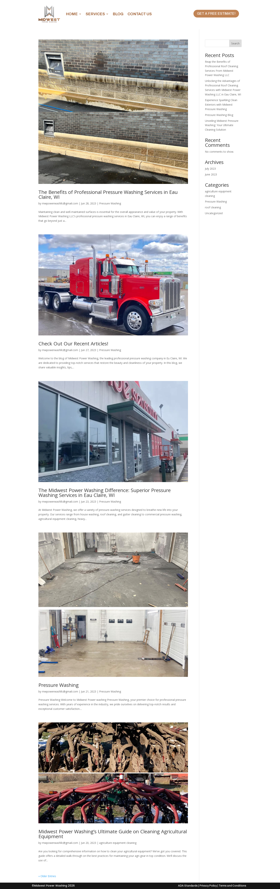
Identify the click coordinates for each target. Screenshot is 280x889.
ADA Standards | (188, 885)
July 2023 (210, 168)
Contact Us (140, 14)
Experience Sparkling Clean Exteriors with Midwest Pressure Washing (221, 104)
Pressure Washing (110, 203)
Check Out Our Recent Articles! (73, 343)
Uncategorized (214, 213)
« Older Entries (47, 876)
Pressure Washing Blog (219, 115)
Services (95, 14)
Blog (118, 14)
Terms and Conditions (232, 885)
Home (72, 14)
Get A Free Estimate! (216, 13)
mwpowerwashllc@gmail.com (60, 203)
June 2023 (211, 174)
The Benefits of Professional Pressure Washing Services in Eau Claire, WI (108, 194)
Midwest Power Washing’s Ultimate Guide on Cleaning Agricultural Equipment (112, 834)
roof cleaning (213, 207)
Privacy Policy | (208, 885)
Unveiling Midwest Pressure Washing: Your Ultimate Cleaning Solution (221, 125)
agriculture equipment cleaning (117, 843)
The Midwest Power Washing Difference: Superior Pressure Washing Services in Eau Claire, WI (104, 492)
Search (235, 43)
